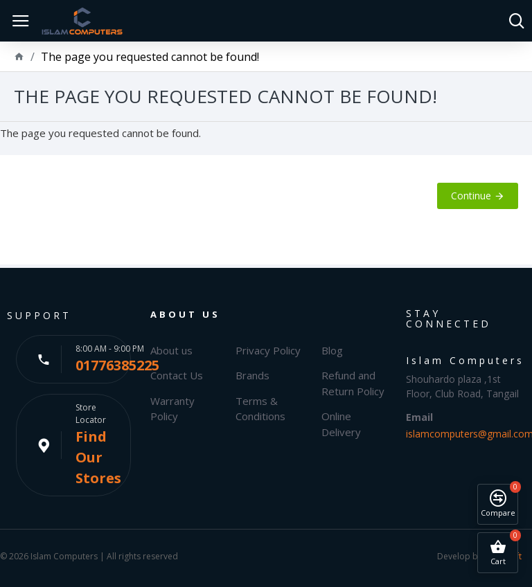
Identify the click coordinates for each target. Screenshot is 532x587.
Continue (471, 195)
